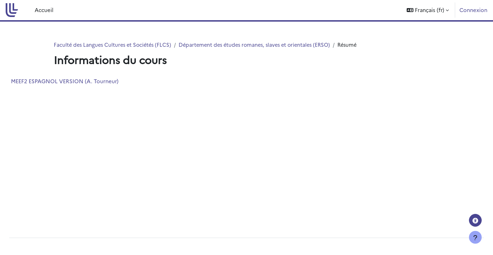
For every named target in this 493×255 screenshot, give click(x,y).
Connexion (473, 9)
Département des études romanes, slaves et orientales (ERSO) (262, 45)
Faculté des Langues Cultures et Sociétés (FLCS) (114, 45)
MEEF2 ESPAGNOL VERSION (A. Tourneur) (80, 81)
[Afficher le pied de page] (475, 237)
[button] (427, 10)
